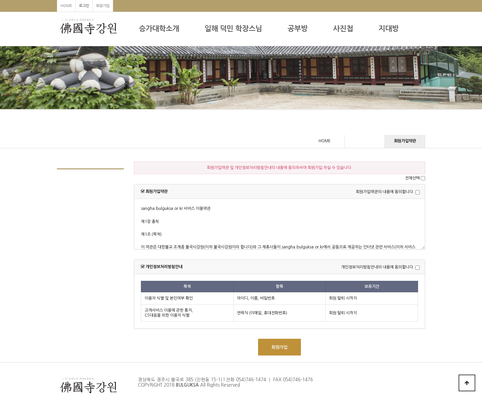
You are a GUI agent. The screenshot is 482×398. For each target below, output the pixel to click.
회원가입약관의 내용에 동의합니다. (385, 192)
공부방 (298, 28)
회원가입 (102, 6)
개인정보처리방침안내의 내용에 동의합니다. (377, 267)
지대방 (389, 28)
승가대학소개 (159, 28)
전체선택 (412, 178)
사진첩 (343, 28)
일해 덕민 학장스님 (233, 28)
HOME (66, 6)
